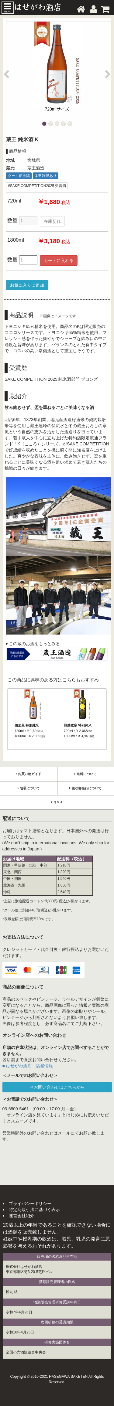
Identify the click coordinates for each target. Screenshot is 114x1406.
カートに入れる (59, 260)
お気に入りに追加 (27, 285)
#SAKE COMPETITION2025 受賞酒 (37, 186)
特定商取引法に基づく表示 (34, 1209)
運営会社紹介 (21, 1215)
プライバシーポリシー (30, 1203)
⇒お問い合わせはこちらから (57, 1087)
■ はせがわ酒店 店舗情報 (27, 1065)
